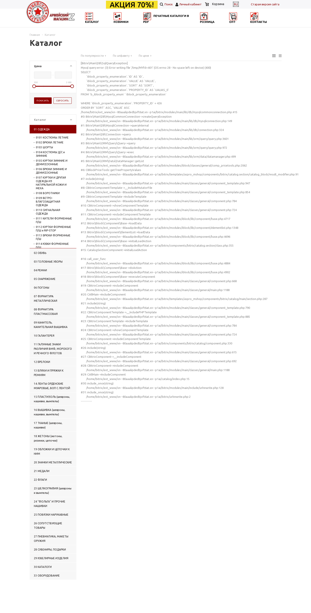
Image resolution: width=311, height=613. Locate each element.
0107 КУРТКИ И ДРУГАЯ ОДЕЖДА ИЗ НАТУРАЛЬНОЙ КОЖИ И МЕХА (51, 183)
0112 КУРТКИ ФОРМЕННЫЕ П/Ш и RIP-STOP (53, 228)
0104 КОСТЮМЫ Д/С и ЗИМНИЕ (50, 154)
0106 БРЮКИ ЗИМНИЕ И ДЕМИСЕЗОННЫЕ (51, 171)
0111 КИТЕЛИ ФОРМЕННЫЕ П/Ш (54, 220)
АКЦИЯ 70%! (132, 5)
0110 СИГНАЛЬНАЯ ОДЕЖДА (48, 212)
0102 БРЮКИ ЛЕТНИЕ (49, 142)
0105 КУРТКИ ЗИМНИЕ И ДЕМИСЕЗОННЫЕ (51, 162)
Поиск (166, 4)
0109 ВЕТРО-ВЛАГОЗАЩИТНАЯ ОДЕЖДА (48, 202)
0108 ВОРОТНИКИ (48, 193)
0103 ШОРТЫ (44, 147)
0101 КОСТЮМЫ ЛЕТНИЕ (52, 137)
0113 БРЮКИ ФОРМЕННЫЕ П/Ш (53, 237)
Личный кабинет (190, 4)
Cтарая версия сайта (265, 4)
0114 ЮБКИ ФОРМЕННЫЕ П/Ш (52, 245)
